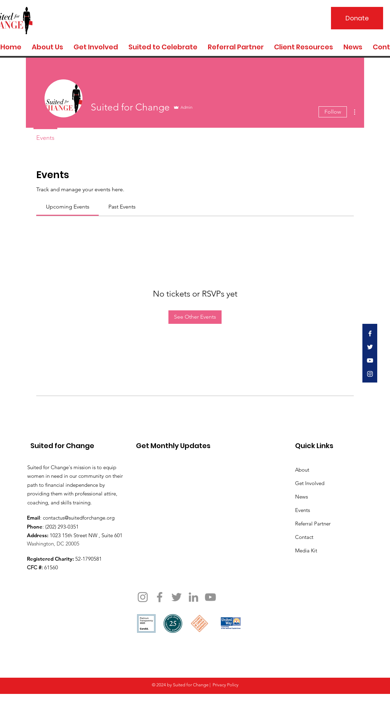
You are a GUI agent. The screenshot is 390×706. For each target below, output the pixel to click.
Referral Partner (313, 523)
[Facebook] (159, 597)
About (302, 469)
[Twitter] (176, 597)
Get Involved (309, 483)
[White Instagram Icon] (370, 374)
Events (302, 510)
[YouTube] (210, 597)
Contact (304, 537)
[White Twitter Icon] (370, 347)
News (301, 496)
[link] (67, 206)
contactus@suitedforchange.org (79, 517)
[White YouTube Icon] (370, 360)
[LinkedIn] (193, 597)
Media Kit (306, 550)
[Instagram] (142, 597)
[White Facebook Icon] (370, 333)
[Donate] (357, 18)
